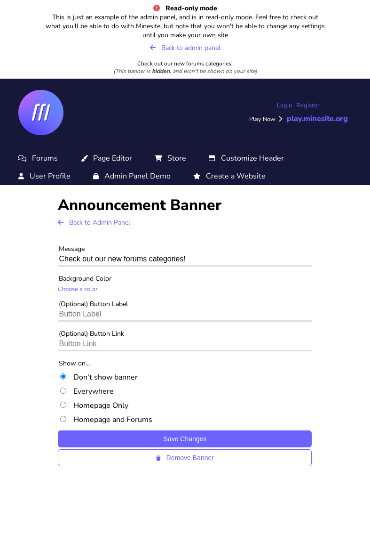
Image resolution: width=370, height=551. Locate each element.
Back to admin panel (185, 47)
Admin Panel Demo (132, 176)
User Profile (44, 176)
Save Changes (185, 439)
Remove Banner (185, 458)
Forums (38, 158)
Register (308, 105)
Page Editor (106, 158)
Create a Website (229, 176)
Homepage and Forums (106, 419)
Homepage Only (94, 405)
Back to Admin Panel (94, 222)
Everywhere (87, 391)
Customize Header (246, 158)
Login (284, 105)
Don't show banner (99, 377)
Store (170, 158)
